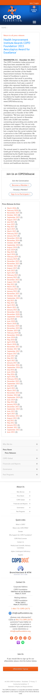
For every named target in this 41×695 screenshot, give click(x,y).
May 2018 (11, 340)
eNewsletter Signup (20, 669)
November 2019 (13, 328)
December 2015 (13, 381)
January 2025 (12, 236)
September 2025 (13, 217)
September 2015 (13, 383)
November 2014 (13, 393)
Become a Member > (20, 185)
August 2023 (12, 268)
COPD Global (21, 500)
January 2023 (12, 277)
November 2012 (13, 416)
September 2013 (13, 409)
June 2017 (11, 356)
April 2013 (11, 413)
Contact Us (20, 542)
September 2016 (13, 367)
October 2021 (12, 296)
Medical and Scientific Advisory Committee (20, 547)
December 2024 (13, 238)
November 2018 (13, 335)
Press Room (20, 496)
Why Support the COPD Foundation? (20, 535)
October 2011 (12, 427)
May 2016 (11, 374)
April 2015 (11, 388)
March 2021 (11, 307)
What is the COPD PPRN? (20, 528)
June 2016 (11, 372)
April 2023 (11, 273)
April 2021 (11, 305)
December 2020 (13, 312)
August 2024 (12, 247)
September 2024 (13, 245)
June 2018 (11, 337)
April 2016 (11, 376)
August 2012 (12, 418)
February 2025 (12, 233)
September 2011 (13, 430)
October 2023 (12, 266)
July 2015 (10, 386)
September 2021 (13, 298)
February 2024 (12, 256)
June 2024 (11, 249)
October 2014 (12, 395)
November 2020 (13, 314)
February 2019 (12, 333)
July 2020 (10, 319)
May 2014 (11, 402)
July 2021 (10, 300)
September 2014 (13, 397)
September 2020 (13, 316)
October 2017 (12, 349)
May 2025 (11, 226)
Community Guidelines (20, 684)
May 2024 (11, 252)
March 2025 (11, 231)
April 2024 (11, 254)
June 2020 (11, 321)
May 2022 (11, 284)
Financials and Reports (20, 504)
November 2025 (13, 213)
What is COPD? (20, 524)
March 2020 (11, 323)
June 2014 (11, 400)
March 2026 (11, 208)
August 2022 (12, 282)
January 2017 (12, 363)
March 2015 (11, 390)
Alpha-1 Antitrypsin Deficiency (20, 551)
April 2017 (11, 360)
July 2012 (10, 420)
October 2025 (12, 215)
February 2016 (12, 379)
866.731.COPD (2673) (24, 619)
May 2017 (10, 358)
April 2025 (11, 229)
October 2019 (12, 330)
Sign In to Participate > (20, 194)
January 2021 (12, 310)
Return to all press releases (14, 35)
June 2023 (11, 270)
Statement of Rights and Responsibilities (20, 686)
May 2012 (11, 423)
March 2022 (11, 286)
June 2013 (11, 411)
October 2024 (12, 243)
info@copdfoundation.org (20, 631)
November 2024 (13, 240)
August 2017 (12, 353)
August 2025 (12, 219)
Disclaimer (25, 681)
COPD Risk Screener (20, 538)
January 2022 (12, 291)
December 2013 (13, 406)
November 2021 (13, 293)
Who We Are (20, 492)
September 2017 (13, 351)
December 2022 (13, 280)
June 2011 (11, 432)
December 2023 (13, 261)
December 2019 (13, 326)
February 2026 (12, 210)
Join (31, 3)
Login (36, 3)
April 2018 (11, 342)
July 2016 (10, 370)
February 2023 (12, 275)
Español (20, 555)
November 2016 (13, 365)
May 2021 (11, 303)
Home (3, 27)
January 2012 (12, 425)
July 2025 (10, 222)
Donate (34, 9)
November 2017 (13, 346)
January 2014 (12, 404)
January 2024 (12, 259)
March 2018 (11, 344)
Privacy (32, 681)
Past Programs (20, 511)
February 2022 (12, 289)
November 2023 (13, 263)
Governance (20, 508)
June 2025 (11, 224)
